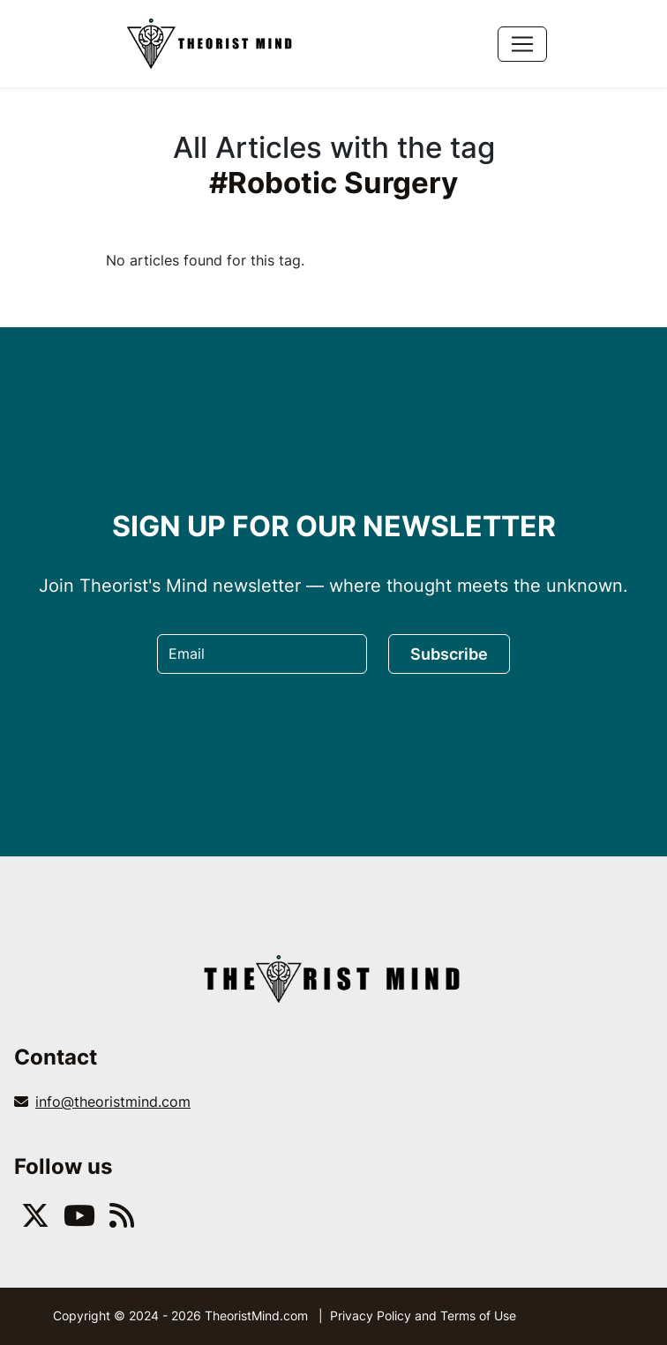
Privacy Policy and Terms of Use (423, 1315)
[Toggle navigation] (522, 44)
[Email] (262, 654)
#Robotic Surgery (333, 182)
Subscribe (449, 654)
